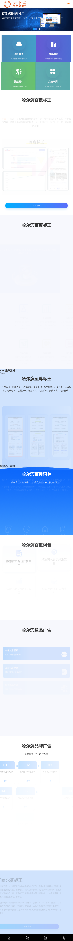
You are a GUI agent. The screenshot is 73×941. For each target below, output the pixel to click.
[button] (35, 29)
